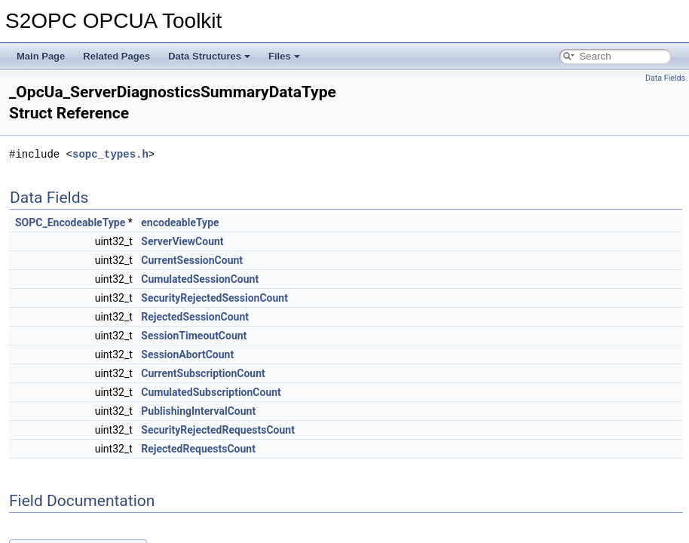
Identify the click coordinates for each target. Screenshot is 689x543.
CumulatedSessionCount (200, 279)
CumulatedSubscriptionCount (211, 392)
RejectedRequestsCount (198, 449)
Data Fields (665, 78)
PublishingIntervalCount (198, 411)
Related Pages (116, 56)
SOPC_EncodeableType (70, 222)
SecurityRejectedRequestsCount (218, 430)
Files (284, 56)
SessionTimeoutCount (194, 336)
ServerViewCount (182, 241)
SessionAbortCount (187, 354)
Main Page (41, 56)
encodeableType (180, 222)
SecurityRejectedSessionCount (214, 298)
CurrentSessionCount (192, 260)
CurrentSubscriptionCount (203, 373)
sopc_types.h (110, 154)
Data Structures (209, 56)
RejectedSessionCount (195, 317)
